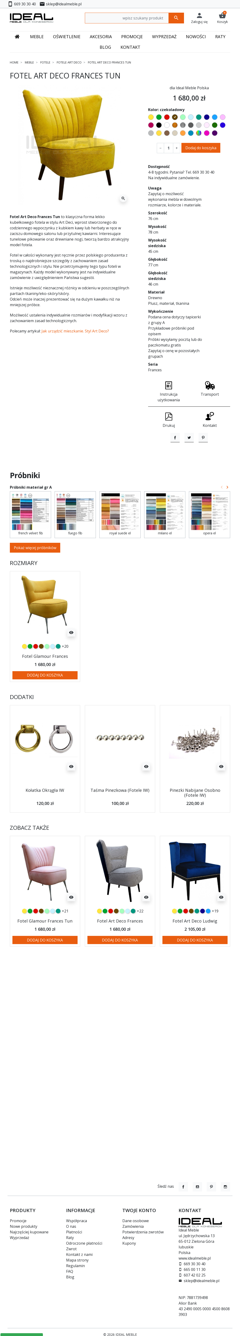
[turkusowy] (58, 667)
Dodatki (22, 718)
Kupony (129, 1243)
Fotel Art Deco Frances (120, 942)
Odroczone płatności (84, 1243)
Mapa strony (77, 1260)
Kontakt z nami (79, 1254)
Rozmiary (24, 584)
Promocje (18, 1220)
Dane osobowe (135, 1220)
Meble (29, 62)
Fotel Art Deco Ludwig (194, 942)
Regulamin (75, 1265)
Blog (70, 1277)
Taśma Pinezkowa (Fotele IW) (119, 811)
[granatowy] (202, 932)
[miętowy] (47, 667)
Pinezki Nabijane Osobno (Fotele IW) (195, 813)
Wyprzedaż (19, 1237)
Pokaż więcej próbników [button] (35, 568)
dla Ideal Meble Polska (189, 87)
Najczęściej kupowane (29, 1232)
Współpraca (76, 1220)
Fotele (45, 62)
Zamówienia (133, 1226)
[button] (222, 17)
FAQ (69, 1271)
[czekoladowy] (41, 667)
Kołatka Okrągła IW (45, 811)
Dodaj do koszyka (200, 147)
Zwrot (71, 1248)
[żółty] (24, 667)
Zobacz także (29, 848)
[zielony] (30, 667)
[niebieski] (208, 932)
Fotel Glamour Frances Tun (44, 942)
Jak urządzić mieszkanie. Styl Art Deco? (75, 331)
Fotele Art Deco (69, 62)
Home (14, 62)
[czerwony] (35, 667)
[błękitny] (52, 667)
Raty (70, 1237)
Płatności (74, 1232)
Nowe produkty (23, 1226)
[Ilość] (168, 148)
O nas (71, 1226)
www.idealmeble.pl (195, 1258)
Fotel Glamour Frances (45, 677)
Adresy (128, 1237)
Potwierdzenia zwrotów (143, 1232)
